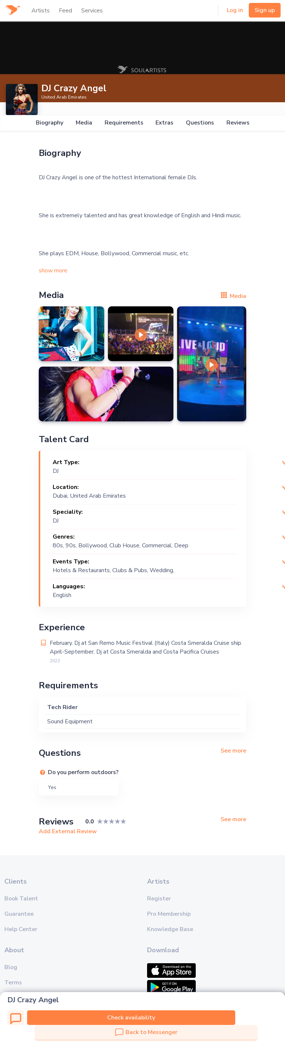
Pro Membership (169, 914)
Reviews (238, 123)
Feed (65, 11)
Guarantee (19, 914)
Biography (49, 123)
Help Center (20, 929)
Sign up (265, 10)
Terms (13, 982)
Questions (200, 123)
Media (83, 123)
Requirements (123, 123)
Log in (235, 10)
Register (159, 898)
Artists (40, 11)
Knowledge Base (170, 929)
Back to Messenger (146, 1032)
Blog (10, 967)
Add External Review (68, 831)
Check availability (131, 1018)
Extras (164, 123)
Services (92, 11)
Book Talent (21, 898)
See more (233, 750)
